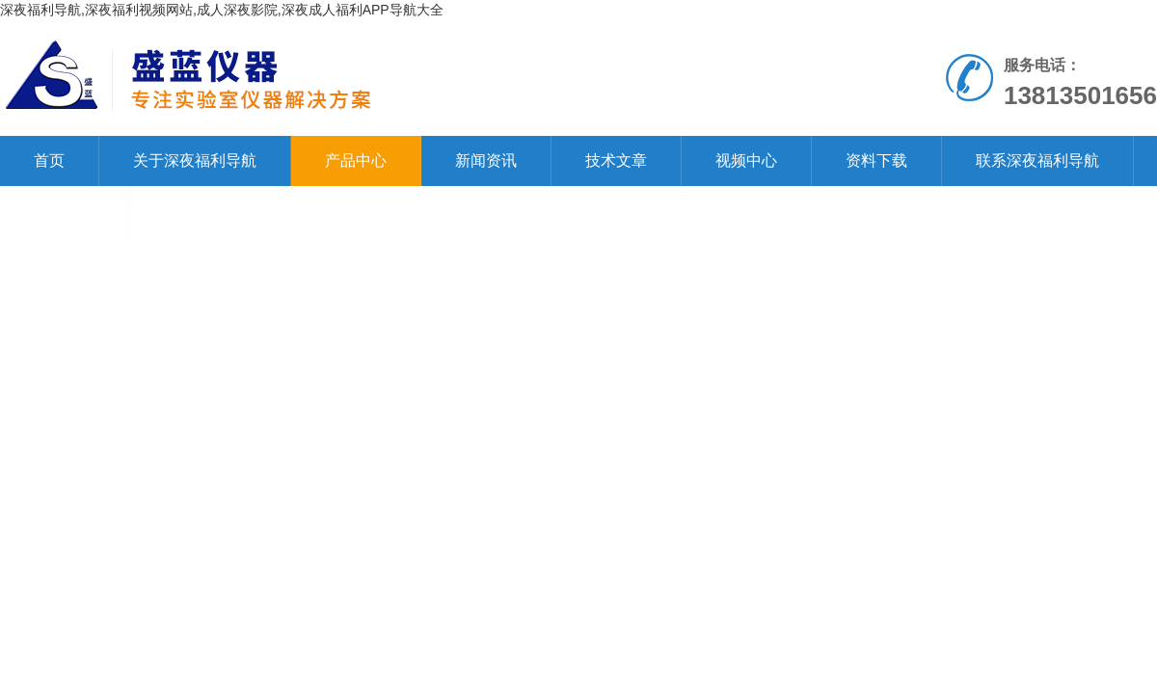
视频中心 (746, 160)
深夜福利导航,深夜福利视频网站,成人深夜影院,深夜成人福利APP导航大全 (222, 9)
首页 (49, 160)
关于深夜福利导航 (194, 160)
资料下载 (876, 160)
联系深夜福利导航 (1037, 160)
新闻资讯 (486, 160)
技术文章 (616, 160)
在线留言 (64, 210)
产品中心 (356, 160)
